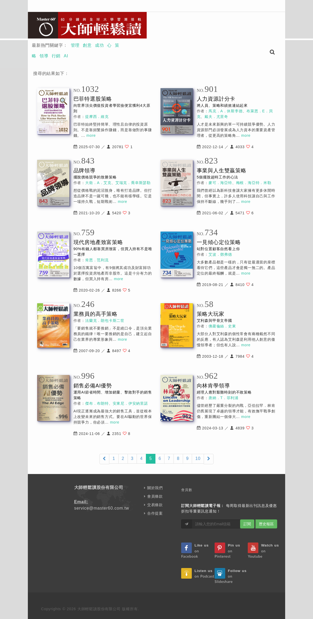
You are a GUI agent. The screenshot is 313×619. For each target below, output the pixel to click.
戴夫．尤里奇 (216, 116)
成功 (99, 45)
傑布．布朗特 (97, 403)
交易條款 (155, 505)
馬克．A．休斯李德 (225, 111)
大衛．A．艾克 (98, 183)
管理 (75, 45)
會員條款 (155, 496)
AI (66, 56)
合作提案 (155, 513)
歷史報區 (266, 524)
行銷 (56, 56)
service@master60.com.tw (101, 508)
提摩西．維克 (97, 116)
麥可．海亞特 (220, 183)
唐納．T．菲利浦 (223, 398)
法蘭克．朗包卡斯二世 (104, 320)
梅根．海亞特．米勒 (253, 183)
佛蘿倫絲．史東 (222, 326)
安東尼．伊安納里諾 (130, 403)
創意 (87, 45)
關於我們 (155, 488)
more (91, 135)
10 (197, 458)
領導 (44, 56)
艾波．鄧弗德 (220, 254)
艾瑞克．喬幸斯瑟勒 (133, 183)
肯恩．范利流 (97, 260)
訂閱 (247, 524)
